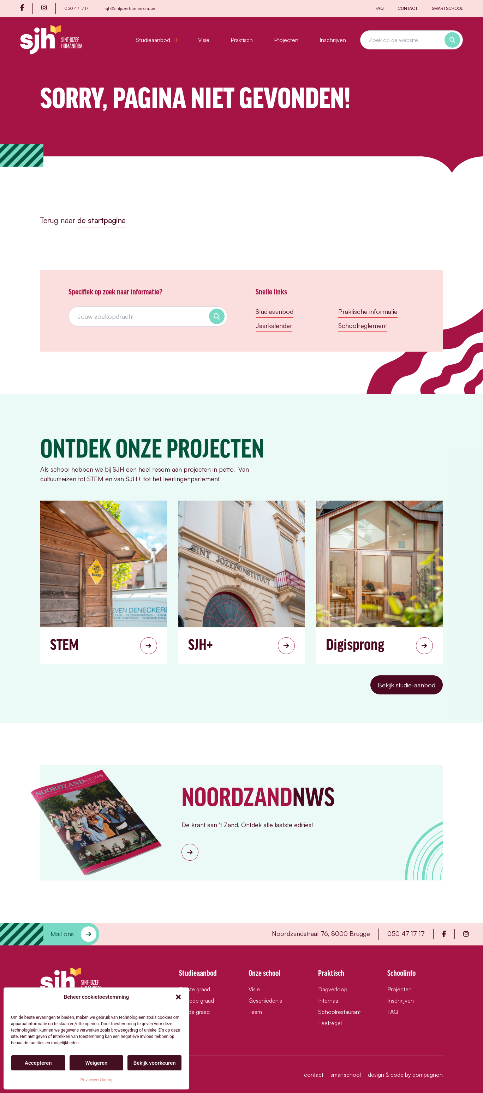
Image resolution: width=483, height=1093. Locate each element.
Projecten (286, 39)
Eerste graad (194, 989)
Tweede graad (196, 1000)
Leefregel (330, 1023)
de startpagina (101, 220)
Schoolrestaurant (339, 1011)
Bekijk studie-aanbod (406, 685)
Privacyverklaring (96, 1079)
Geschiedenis (265, 1000)
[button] (178, 997)
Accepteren (38, 1063)
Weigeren (96, 1063)
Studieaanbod (156, 39)
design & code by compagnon (405, 1074)
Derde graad (194, 1011)
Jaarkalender (274, 325)
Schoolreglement (362, 325)
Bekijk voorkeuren (154, 1063)
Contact (408, 8)
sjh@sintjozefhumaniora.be (130, 8)
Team (255, 1011)
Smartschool (447, 8)
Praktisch (242, 39)
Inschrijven (333, 39)
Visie (203, 39)
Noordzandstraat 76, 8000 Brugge (321, 933)
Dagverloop (332, 989)
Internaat (329, 1000)
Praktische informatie (368, 311)
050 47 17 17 (76, 8)
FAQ (379, 8)
